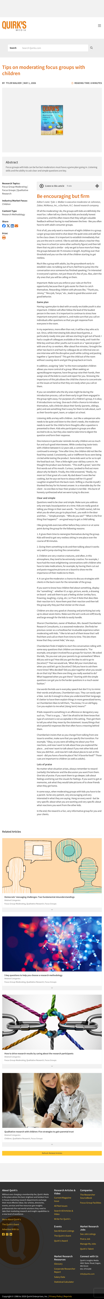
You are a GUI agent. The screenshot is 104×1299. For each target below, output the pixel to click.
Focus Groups (9, 190)
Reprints (68, 1296)
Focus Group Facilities (90, 1202)
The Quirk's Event (10, 1224)
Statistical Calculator (64, 1281)
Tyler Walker (14, 83)
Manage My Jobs (88, 1243)
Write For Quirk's (62, 1218)
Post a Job (85, 1238)
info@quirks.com (87, 1274)
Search (13, 47)
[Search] (54, 48)
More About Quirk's (11, 1219)
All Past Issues (60, 1205)
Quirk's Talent (87, 1248)
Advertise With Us (10, 1229)
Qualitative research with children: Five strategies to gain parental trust (39, 1131)
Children (6, 204)
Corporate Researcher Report (64, 1270)
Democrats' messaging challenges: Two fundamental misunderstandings (39, 896)
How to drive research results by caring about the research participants (38, 1053)
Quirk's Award (61, 1240)
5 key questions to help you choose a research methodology (33, 975)
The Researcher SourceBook (87, 1196)
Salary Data (59, 1276)
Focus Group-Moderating (14, 186)
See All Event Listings (64, 1230)
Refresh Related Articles (52, 1153)
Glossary (58, 1263)
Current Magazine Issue (62, 1199)
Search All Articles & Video (63, 1212)
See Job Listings (88, 1234)
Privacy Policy (55, 1296)
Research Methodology (13, 214)
